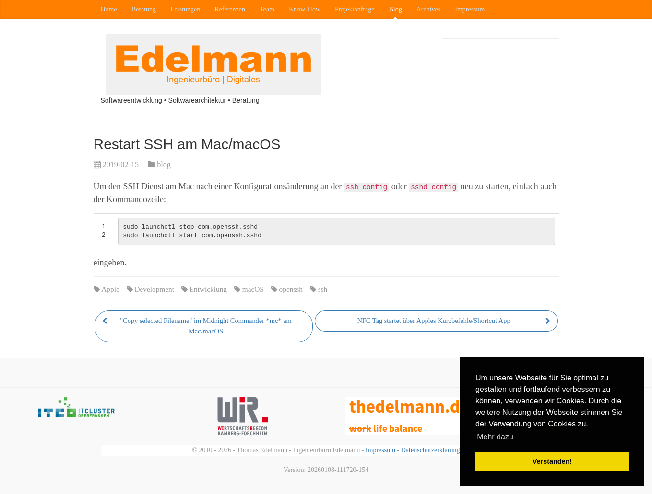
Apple (110, 289)
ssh (323, 289)
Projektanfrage (354, 9)
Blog (395, 9)
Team (267, 9)
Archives (428, 9)
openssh (291, 289)
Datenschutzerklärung (430, 450)
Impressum (470, 9)
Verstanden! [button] (552, 461)
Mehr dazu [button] (495, 437)
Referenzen (229, 9)
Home (109, 9)
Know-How (304, 9)
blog (164, 165)
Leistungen (185, 9)
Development (154, 289)
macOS (253, 289)
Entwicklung (208, 289)
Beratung (143, 9)
